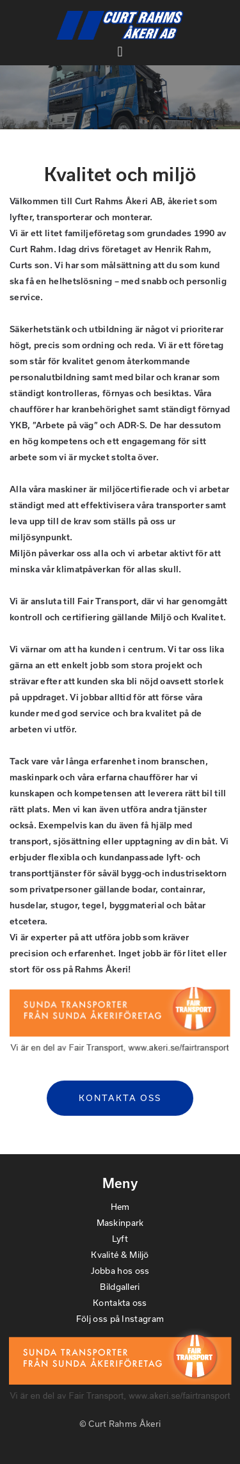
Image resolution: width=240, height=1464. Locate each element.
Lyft (120, 1239)
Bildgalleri (120, 1287)
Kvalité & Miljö (120, 1255)
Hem (120, 1207)
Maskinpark (120, 1223)
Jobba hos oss (120, 1271)
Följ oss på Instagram (120, 1319)
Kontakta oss (120, 1098)
